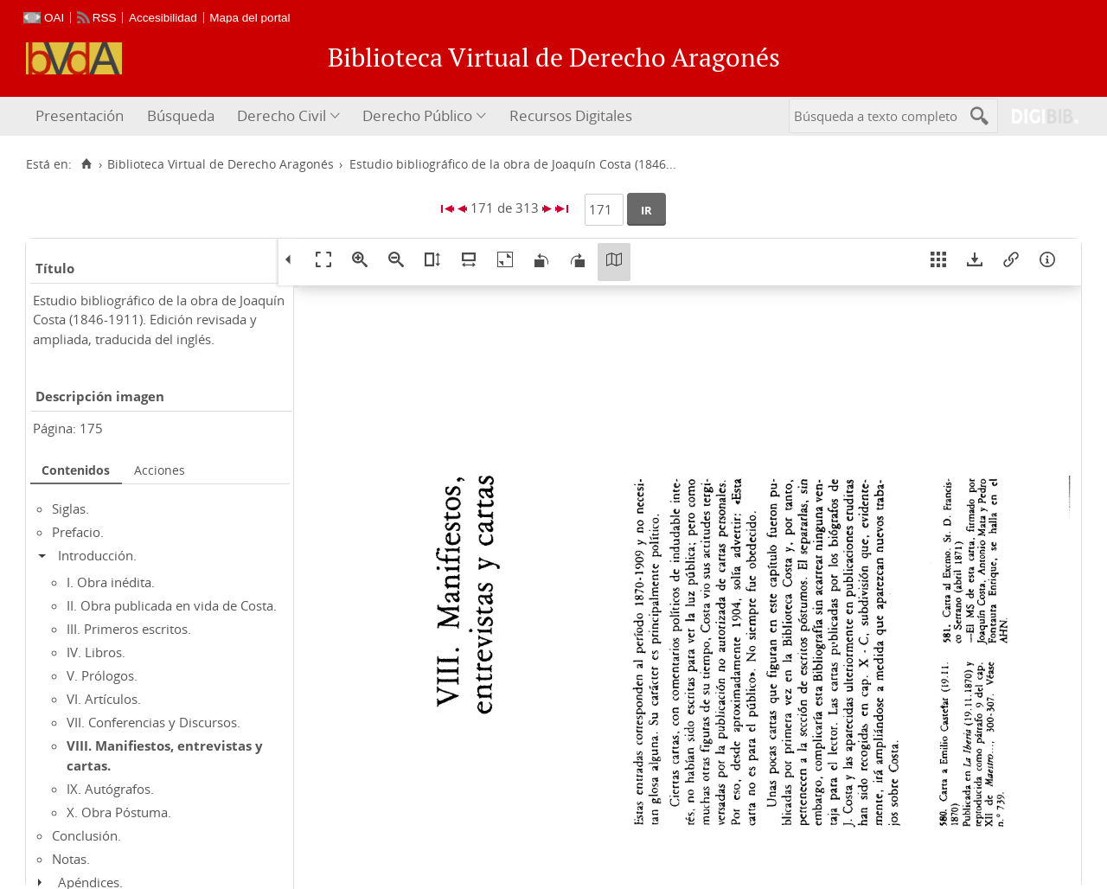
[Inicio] (86, 164)
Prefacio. (78, 531)
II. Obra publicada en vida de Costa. (172, 605)
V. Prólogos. (102, 675)
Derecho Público (417, 115)
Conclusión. (86, 835)
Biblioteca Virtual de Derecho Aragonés (220, 164)
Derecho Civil (281, 115)
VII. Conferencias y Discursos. (153, 722)
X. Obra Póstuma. (119, 812)
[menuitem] (82, 116)
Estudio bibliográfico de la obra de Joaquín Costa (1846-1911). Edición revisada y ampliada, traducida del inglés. (159, 319)
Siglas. (70, 508)
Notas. (71, 858)
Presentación (79, 115)
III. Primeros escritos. (129, 628)
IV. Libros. (96, 652)
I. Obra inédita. (111, 582)
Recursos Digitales (570, 115)
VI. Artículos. (104, 698)
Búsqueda (180, 115)
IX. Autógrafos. (110, 788)
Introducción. (97, 555)
